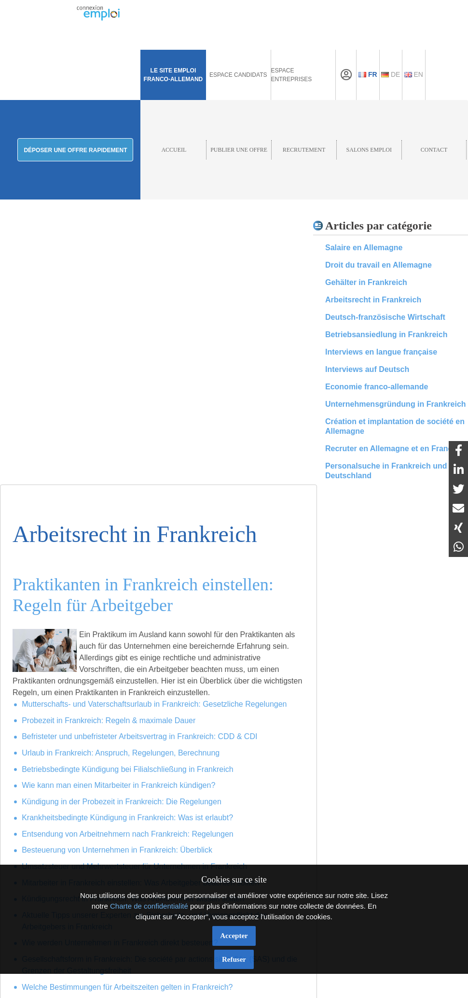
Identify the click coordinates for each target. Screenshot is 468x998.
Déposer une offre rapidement (75, 150)
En (413, 74)
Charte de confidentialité (149, 906)
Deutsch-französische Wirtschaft (385, 317)
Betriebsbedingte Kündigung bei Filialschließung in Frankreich (127, 769)
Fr (367, 74)
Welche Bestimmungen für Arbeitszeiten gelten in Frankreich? (127, 987)
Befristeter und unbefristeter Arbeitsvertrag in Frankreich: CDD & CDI (139, 736)
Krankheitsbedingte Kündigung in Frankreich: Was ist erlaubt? (127, 817)
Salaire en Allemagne (363, 247)
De (390, 74)
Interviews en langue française (381, 352)
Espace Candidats (238, 74)
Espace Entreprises (291, 75)
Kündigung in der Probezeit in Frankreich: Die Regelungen (121, 802)
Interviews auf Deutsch (367, 369)
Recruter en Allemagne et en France (390, 448)
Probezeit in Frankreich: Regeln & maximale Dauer (108, 720)
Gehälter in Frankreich (366, 282)
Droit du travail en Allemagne (378, 265)
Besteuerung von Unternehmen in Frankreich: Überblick (117, 850)
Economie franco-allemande (376, 387)
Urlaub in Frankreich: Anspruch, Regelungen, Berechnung (121, 753)
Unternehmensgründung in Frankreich (395, 404)
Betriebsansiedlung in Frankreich (386, 334)
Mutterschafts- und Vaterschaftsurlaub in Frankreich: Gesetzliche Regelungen (154, 704)
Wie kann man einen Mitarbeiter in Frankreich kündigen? (118, 785)
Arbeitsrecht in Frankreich (373, 300)
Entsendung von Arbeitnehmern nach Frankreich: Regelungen (128, 834)
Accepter (234, 936)
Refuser (234, 959)
